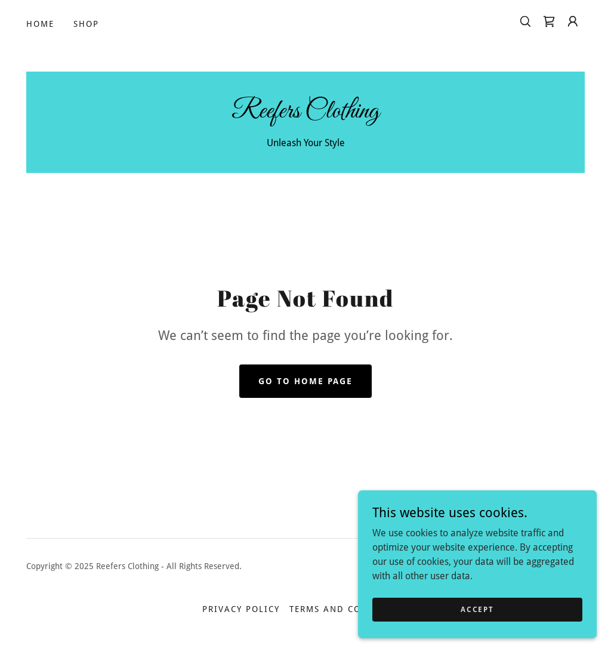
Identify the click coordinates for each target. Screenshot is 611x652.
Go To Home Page (305, 381)
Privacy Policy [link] (241, 609)
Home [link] (40, 24)
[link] (549, 21)
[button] (573, 21)
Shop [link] (86, 24)
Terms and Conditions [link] (349, 609)
